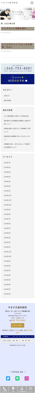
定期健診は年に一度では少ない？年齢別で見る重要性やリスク (17, 145)
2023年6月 (7, 224)
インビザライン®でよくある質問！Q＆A (17, 45)
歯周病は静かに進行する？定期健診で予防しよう (17, 130)
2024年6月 (7, 167)
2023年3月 (7, 238)
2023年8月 (7, 214)
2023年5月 (7, 228)
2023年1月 (7, 247)
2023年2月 (7, 242)
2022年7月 (7, 270)
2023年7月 (7, 219)
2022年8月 (7, 266)
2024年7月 (7, 163)
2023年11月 (7, 200)
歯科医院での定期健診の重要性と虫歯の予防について (17, 122)
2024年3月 (7, 181)
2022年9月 (7, 261)
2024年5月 (7, 172)
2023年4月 (7, 233)
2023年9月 (7, 209)
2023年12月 (7, 195)
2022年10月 (7, 256)
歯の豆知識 (7, 100)
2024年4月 (7, 177)
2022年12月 (7, 252)
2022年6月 (7, 275)
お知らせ (7, 96)
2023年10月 (7, 205)
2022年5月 (7, 280)
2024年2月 (7, 186)
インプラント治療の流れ (14, 28)
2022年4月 (7, 284)
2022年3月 (7, 289)
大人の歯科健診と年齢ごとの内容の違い (16, 116)
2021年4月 (7, 294)
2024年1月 (7, 191)
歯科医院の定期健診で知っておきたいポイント (17, 137)
